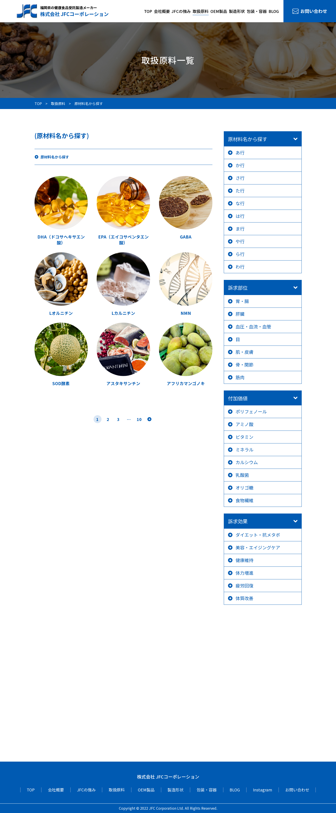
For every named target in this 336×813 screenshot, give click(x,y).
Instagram (262, 790)
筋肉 (240, 377)
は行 (240, 216)
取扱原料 (201, 11)
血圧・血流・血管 (253, 326)
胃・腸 (242, 301)
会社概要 (162, 11)
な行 (240, 203)
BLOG (274, 11)
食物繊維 (244, 500)
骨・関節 (244, 364)
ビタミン (244, 437)
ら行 (240, 254)
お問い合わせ (313, 11)
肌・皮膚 (244, 352)
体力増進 (244, 573)
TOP (148, 11)
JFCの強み (181, 11)
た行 (240, 190)
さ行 (240, 178)
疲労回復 (244, 585)
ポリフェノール (251, 411)
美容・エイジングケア (258, 547)
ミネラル (244, 449)
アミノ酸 (244, 424)
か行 (240, 165)
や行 (240, 241)
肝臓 (240, 314)
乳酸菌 (242, 475)
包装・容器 (257, 11)
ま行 (240, 228)
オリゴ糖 (244, 487)
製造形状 (237, 11)
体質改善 (244, 598)
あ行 (240, 152)
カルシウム (247, 462)
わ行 (240, 266)
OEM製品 (218, 11)
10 (139, 419)
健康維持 (244, 560)
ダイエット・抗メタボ (258, 535)
